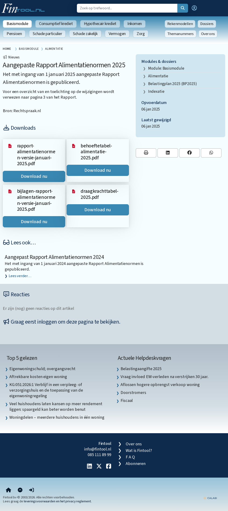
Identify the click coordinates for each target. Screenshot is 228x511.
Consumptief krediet (56, 24)
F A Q (130, 457)
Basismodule (17, 24)
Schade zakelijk (85, 34)
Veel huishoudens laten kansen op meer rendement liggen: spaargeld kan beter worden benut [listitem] (55, 406)
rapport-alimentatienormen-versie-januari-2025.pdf (36, 155)
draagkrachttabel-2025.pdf (99, 194)
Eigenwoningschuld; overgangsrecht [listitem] (42, 369)
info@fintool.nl (97, 449)
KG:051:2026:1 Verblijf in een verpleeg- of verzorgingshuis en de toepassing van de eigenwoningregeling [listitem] (46, 390)
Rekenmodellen (180, 24)
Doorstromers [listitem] (133, 393)
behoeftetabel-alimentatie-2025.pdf (96, 151)
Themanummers (180, 34)
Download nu (34, 176)
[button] (194, 8)
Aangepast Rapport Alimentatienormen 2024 (54, 257)
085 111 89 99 (99, 455)
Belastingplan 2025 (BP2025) (172, 84)
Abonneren (136, 464)
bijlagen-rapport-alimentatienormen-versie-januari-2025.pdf (36, 200)
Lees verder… (20, 276)
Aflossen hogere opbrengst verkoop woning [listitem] (160, 385)
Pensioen (14, 34)
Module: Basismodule (166, 68)
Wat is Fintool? (139, 450)
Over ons (208, 34)
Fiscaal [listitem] (127, 400)
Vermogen (117, 34)
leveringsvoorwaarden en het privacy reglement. (58, 501)
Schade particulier (47, 34)
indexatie (156, 91)
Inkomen (134, 24)
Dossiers (207, 24)
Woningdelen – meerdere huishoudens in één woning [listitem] (56, 417)
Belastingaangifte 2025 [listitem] (141, 369)
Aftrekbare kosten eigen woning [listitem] (38, 377)
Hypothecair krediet (100, 24)
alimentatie (158, 76)
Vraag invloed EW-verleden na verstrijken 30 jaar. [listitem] (164, 377)
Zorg (141, 34)
